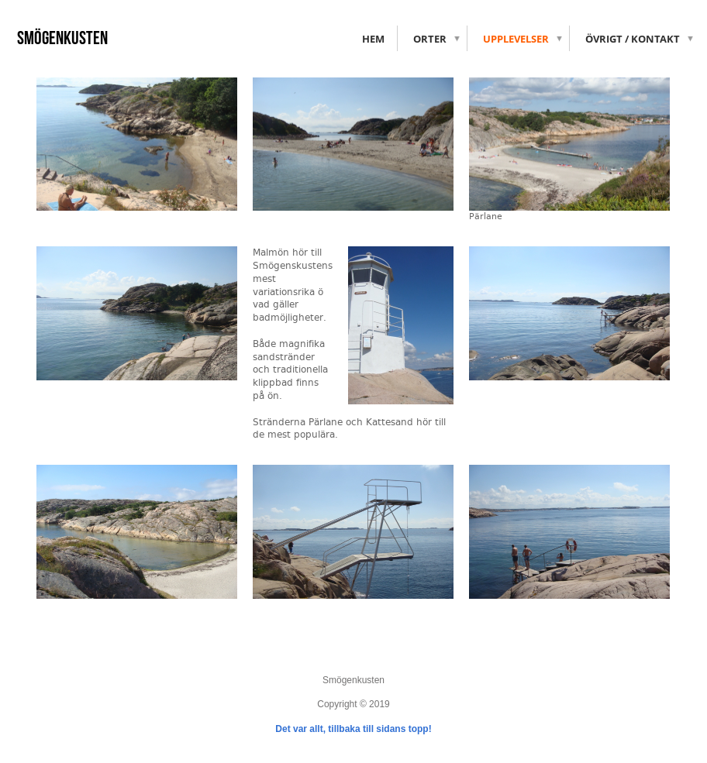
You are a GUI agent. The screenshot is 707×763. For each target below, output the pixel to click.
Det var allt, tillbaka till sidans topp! (353, 728)
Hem (373, 39)
